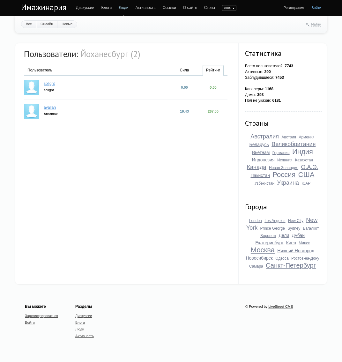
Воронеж (268, 235)
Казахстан (304, 160)
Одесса (281, 258)
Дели (284, 235)
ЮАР (305, 183)
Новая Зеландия (283, 168)
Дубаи (298, 235)
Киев (291, 242)
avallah (50, 107)
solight (49, 83)
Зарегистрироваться (41, 316)
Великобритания (293, 144)
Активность (145, 7)
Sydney (293, 228)
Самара (256, 266)
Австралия (264, 136)
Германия (281, 153)
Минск (304, 243)
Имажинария (43, 7)
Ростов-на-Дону (305, 258)
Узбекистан (264, 183)
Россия (283, 175)
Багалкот (311, 228)
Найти (316, 24)
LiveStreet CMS (280, 306)
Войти (316, 8)
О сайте (190, 7)
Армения (306, 137)
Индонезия (263, 159)
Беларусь (259, 144)
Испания (285, 160)
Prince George (272, 228)
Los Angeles (274, 220)
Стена (209, 7)
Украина (288, 183)
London (255, 220)
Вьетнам (261, 152)
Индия (302, 152)
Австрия (288, 137)
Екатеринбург (269, 242)
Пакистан (260, 175)
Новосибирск (259, 258)
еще (227, 7)
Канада (256, 167)
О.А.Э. (309, 167)
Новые (67, 24)
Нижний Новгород (295, 250)
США (306, 175)
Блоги (106, 7)
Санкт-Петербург (291, 265)
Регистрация (294, 8)
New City (295, 220)
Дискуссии (85, 7)
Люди (123, 7)
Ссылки (169, 7)
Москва (263, 250)
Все (29, 24)
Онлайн (47, 24)
